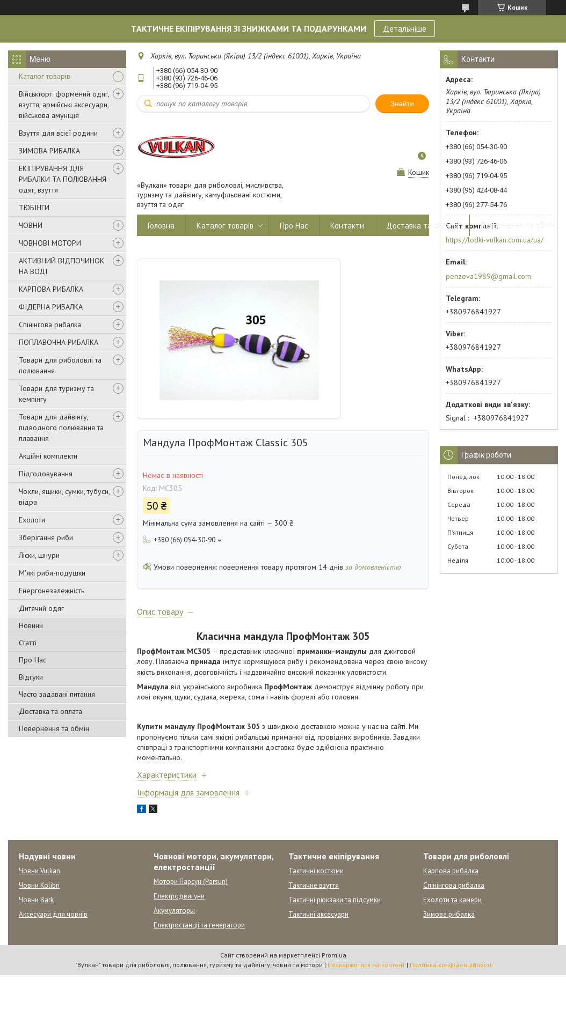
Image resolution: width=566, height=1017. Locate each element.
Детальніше (404, 28)
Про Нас (32, 660)
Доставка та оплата (50, 711)
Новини (31, 625)
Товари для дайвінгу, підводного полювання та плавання (61, 427)
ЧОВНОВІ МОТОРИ (50, 243)
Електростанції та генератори (199, 925)
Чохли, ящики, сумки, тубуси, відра (64, 497)
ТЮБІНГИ (34, 207)
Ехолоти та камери (452, 899)
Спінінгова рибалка (50, 324)
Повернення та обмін (54, 728)
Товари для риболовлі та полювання (60, 365)
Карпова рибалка (450, 870)
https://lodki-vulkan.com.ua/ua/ (494, 240)
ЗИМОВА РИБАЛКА (49, 151)
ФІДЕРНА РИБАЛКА (51, 307)
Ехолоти (32, 520)
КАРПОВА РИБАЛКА (51, 289)
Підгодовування (45, 473)
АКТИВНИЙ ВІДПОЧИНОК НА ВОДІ (61, 266)
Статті (28, 642)
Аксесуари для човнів (53, 914)
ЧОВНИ (30, 225)
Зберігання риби (46, 537)
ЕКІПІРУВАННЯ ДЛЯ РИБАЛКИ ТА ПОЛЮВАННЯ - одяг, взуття (64, 179)
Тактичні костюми (316, 870)
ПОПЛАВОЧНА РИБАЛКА (58, 342)
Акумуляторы (174, 910)
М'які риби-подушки (52, 573)
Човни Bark (36, 899)
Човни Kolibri (39, 885)
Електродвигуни (179, 896)
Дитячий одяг (41, 608)
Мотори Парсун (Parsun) (191, 881)
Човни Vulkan (39, 870)
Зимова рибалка (449, 914)
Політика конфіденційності (450, 965)
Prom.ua (334, 955)
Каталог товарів (44, 76)
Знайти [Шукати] (402, 104)
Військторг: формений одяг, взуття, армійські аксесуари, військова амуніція (64, 104)
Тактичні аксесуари (318, 914)
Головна (161, 226)
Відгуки (31, 677)
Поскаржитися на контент (366, 965)
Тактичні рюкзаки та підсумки (334, 899)
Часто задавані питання (57, 694)
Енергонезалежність (51, 590)
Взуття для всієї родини (58, 133)
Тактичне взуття (313, 885)
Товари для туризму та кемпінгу (56, 394)
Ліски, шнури (39, 555)
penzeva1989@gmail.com (488, 276)
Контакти (347, 226)
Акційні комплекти (48, 456)
